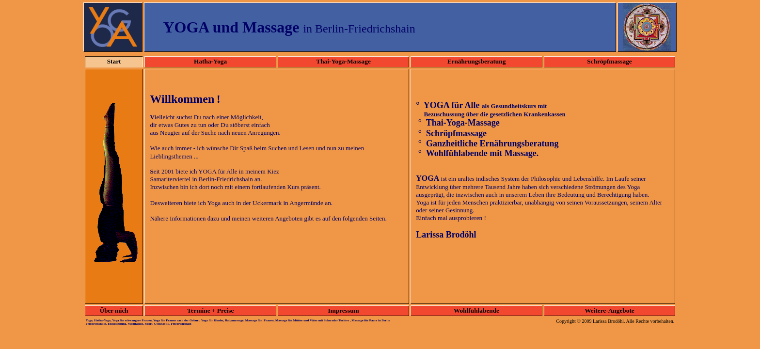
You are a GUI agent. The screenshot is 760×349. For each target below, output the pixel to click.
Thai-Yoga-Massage (343, 61)
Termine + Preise (210, 310)
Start (114, 61)
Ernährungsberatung (476, 61)
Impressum (343, 310)
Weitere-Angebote (609, 310)
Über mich (114, 310)
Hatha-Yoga (210, 61)
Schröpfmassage (609, 61)
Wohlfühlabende (476, 310)
